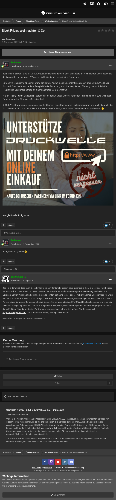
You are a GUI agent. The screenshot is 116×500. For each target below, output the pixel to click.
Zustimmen (58, 495)
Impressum (58, 410)
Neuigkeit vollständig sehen (16, 215)
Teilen (58, 376)
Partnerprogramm (82, 105)
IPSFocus (48, 468)
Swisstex (10, 39)
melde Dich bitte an (92, 343)
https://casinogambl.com (14, 312)
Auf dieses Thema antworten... (22, 359)
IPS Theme (36, 468)
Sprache (59, 468)
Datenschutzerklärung (74, 468)
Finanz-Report (16, 95)
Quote (10, 225)
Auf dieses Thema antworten (58, 52)
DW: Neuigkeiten (28, 42)
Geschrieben (25, 66)
